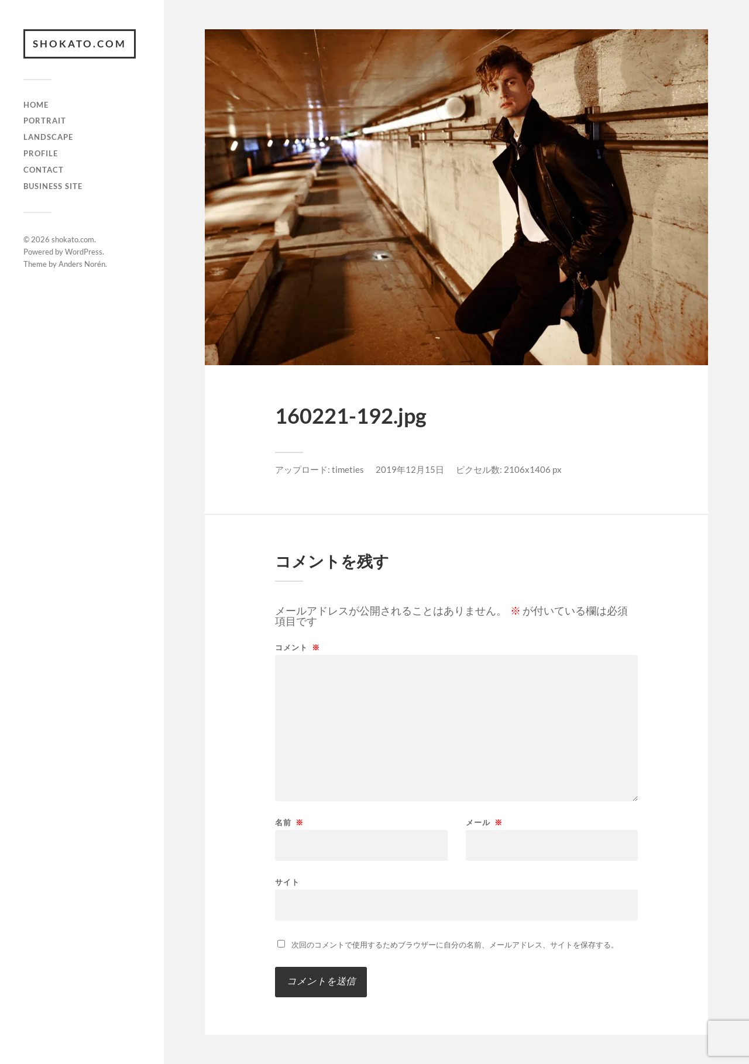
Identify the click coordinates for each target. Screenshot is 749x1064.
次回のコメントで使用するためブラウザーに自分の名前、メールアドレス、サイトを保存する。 (455, 944)
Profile (40, 153)
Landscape (48, 137)
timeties (348, 469)
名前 (289, 822)
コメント (297, 647)
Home (36, 104)
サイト (287, 881)
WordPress (83, 251)
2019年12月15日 (410, 469)
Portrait (44, 120)
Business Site (53, 186)
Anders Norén (82, 264)
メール (484, 822)
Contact (43, 169)
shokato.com (79, 43)
